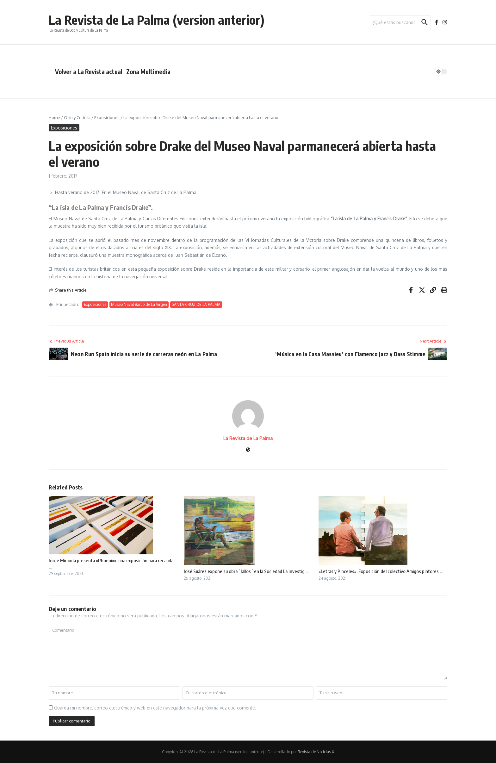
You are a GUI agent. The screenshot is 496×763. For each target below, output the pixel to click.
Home (54, 117)
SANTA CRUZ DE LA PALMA (196, 304)
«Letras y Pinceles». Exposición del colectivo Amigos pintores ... (381, 571)
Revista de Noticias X (316, 751)
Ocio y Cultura (77, 117)
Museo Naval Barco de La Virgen (139, 304)
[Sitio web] (248, 450)
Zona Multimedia (148, 71)
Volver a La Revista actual (88, 71)
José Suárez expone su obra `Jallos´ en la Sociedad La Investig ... (246, 571)
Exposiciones (107, 117)
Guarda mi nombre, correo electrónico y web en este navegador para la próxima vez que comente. (155, 707)
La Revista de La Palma (248, 438)
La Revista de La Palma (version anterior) (156, 20)
